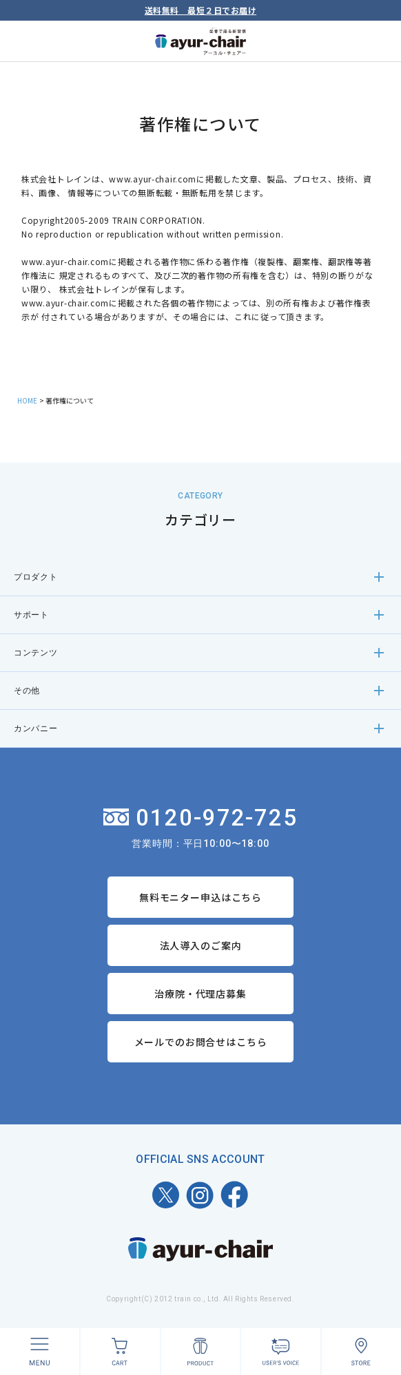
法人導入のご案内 (201, 945)
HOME (27, 400)
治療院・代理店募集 (200, 993)
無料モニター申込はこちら (200, 897)
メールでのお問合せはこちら (200, 1042)
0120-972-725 (200, 817)
